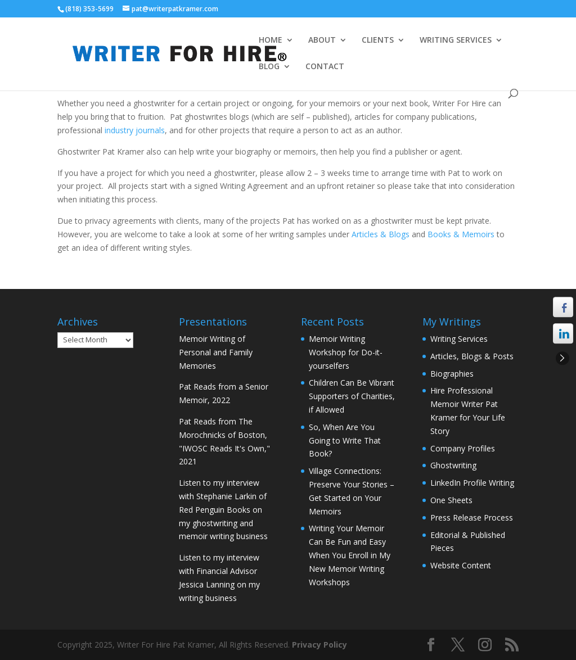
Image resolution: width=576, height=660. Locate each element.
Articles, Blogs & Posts (472, 356)
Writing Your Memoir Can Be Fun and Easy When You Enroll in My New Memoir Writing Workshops (349, 555)
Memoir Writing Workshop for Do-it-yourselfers (345, 352)
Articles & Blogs (382, 234)
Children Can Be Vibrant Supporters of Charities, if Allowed (352, 396)
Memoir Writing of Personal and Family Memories (216, 352)
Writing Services (459, 338)
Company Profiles (462, 448)
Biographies (452, 373)
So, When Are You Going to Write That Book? (345, 440)
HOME (270, 40)
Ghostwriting (453, 465)
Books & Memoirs (462, 234)
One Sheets (451, 500)
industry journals (135, 130)
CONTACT (324, 66)
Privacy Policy (319, 644)
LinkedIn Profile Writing (472, 482)
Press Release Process (471, 517)
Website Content (460, 565)
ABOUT (322, 40)
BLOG (269, 66)
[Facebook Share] (563, 307)
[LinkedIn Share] (563, 333)
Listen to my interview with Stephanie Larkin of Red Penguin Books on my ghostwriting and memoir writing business (223, 509)
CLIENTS (378, 40)
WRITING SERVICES (456, 40)
